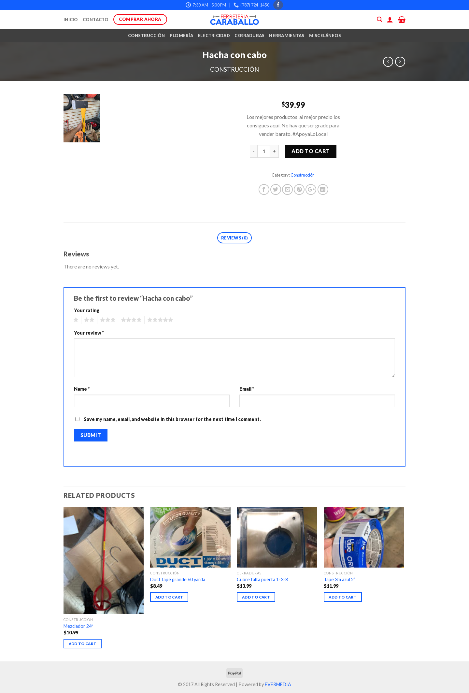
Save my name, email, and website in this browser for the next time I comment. (172, 419)
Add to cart (310, 151)
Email (246, 389)
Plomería (181, 35)
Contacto (96, 19)
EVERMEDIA (278, 684)
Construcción (146, 35)
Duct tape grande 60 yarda (177, 579)
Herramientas (286, 35)
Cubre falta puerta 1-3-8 (262, 579)
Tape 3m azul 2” (339, 579)
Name (82, 389)
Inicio (71, 19)
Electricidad (214, 35)
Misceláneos (325, 35)
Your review (89, 333)
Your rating (87, 310)
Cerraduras (249, 35)
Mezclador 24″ (78, 626)
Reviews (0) (234, 237)
